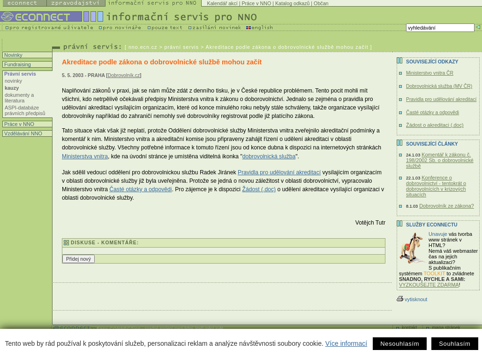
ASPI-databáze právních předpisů (25, 110)
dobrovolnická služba (269, 156)
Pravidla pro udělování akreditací (279, 172)
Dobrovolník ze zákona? (446, 206)
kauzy (12, 88)
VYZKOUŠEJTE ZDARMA (429, 285)
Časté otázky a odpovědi (140, 189)
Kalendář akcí (222, 3)
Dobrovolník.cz (124, 75)
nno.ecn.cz (143, 47)
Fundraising (17, 64)
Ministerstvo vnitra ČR (429, 73)
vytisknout (412, 299)
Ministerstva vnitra (85, 156)
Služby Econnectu (431, 224)
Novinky (13, 55)
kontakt (409, 327)
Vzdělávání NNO (22, 133)
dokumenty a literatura (19, 97)
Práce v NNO (256, 3)
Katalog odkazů (292, 3)
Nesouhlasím (399, 343)
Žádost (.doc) (259, 189)
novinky (13, 81)
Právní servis (19, 74)
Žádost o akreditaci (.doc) (435, 125)
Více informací (346, 343)
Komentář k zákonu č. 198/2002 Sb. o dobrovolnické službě (440, 160)
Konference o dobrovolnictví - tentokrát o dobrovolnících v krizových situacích (436, 186)
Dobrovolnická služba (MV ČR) (439, 86)
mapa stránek (446, 327)
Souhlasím (454, 343)
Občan (321, 3)
